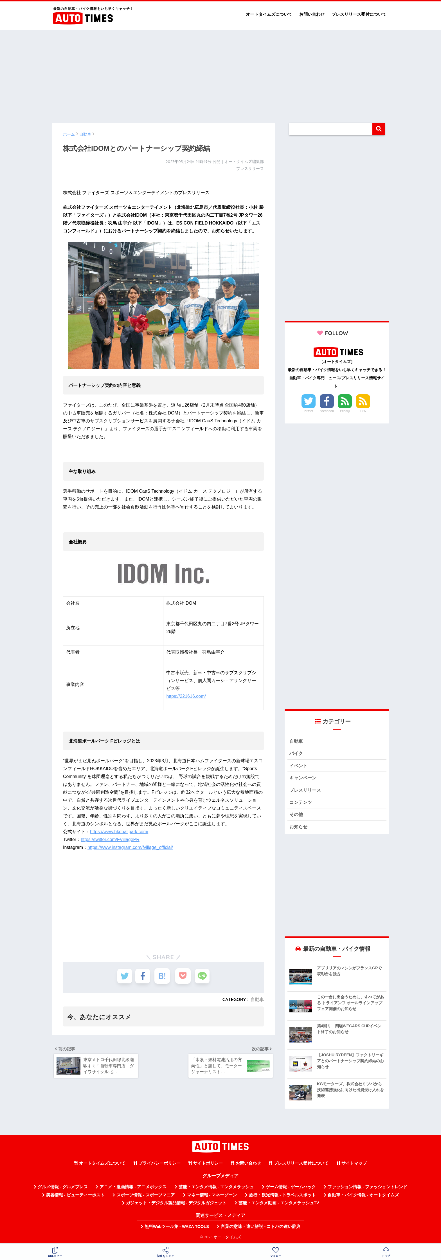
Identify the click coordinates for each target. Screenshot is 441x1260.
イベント (299, 766)
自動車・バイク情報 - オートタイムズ (363, 1197)
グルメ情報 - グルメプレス (63, 1189)
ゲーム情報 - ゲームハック (291, 1189)
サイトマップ (354, 1165)
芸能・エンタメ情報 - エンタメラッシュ (216, 1189)
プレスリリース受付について (359, 14)
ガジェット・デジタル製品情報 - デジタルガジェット (176, 1205)
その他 (296, 816)
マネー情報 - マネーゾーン (212, 1197)
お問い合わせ (312, 14)
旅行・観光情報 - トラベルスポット (282, 1197)
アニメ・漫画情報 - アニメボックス (133, 1189)
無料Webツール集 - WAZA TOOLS (177, 1229)
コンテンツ (301, 803)
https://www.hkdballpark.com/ (119, 831)
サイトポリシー (208, 1165)
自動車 (257, 999)
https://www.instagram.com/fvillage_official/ (130, 847)
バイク (296, 753)
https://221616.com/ (186, 696)
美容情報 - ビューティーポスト (75, 1197)
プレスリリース (306, 791)
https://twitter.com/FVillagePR (110, 839)
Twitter (308, 411)
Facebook (327, 411)
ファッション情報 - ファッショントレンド (367, 1189)
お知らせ (299, 828)
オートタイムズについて (269, 14)
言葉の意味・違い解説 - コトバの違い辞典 (260, 1229)
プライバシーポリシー (159, 1165)
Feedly (345, 411)
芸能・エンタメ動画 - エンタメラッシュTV (278, 1205)
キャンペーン (303, 778)
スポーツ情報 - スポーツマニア (145, 1197)
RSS (363, 411)
